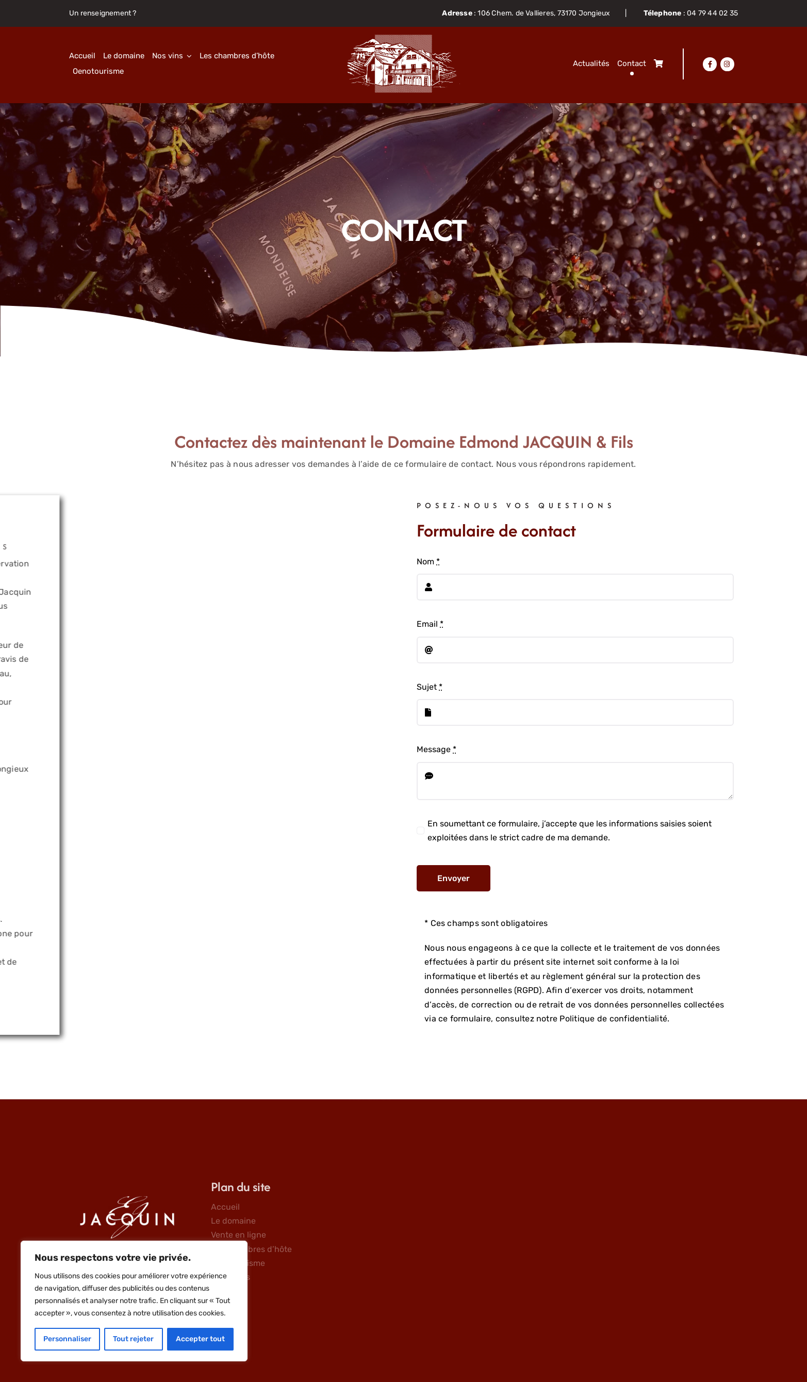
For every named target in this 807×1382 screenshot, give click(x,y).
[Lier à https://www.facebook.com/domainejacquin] (709, 64)
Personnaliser (67, 1339)
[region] (134, 1301)
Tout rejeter (133, 1339)
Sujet (429, 687)
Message (436, 749)
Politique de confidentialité (613, 1018)
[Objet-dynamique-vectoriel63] (403, 38)
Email (430, 624)
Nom (428, 561)
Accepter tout (200, 1339)
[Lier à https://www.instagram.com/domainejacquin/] (727, 64)
